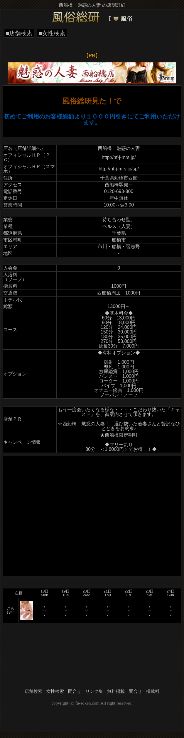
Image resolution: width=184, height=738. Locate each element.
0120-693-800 (119, 191)
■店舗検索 (19, 33)
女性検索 (55, 691)
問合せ (74, 691)
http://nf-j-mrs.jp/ (119, 157)
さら (10, 608)
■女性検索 (51, 33)
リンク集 (94, 691)
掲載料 (152, 691)
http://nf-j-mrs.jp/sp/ (119, 168)
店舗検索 (33, 691)
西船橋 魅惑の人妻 (119, 148)
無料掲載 (116, 691)
